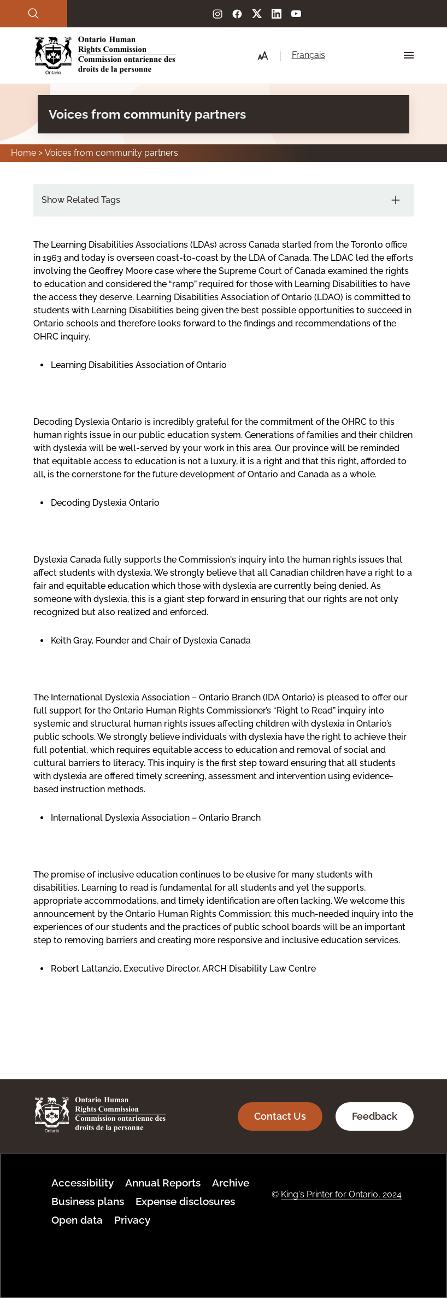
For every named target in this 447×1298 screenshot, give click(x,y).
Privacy (132, 1220)
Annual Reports (163, 1183)
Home (23, 153)
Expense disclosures (185, 1201)
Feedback (374, 1116)
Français (308, 55)
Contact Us (280, 1116)
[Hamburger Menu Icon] (409, 55)
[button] (263, 56)
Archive (230, 1183)
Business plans (87, 1201)
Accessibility (82, 1183)
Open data (77, 1220)
